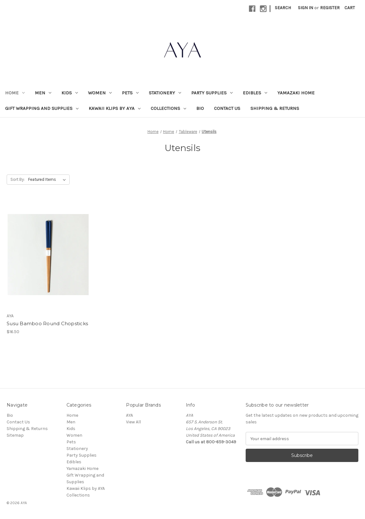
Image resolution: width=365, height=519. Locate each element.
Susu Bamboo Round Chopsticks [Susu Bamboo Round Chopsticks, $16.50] (47, 323)
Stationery (165, 93)
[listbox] (48, 179)
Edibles (255, 93)
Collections (168, 108)
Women (100, 93)
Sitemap (15, 435)
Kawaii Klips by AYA (115, 108)
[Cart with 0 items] (349, 8)
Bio (200, 108)
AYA (129, 415)
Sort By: (17, 179)
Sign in (305, 7)
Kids (69, 93)
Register (330, 7)
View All (133, 422)
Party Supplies (212, 93)
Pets (130, 93)
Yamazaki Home (296, 93)
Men (43, 93)
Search (283, 7)
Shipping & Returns (274, 108)
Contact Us (227, 108)
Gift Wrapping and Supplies (42, 108)
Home (15, 93)
